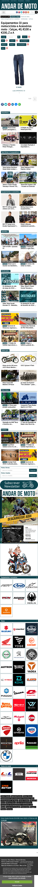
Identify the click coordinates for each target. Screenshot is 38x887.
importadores (24, 19)
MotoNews (5, 112)
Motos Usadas (5, 796)
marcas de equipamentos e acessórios (10, 19)
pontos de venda (25, 16)
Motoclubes (25, 807)
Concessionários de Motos (9, 800)
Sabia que (5, 350)
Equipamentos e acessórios (10, 192)
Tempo (12, 44)
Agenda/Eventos (16, 796)
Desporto (4, 311)
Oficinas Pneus (10, 803)
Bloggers (33, 807)
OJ (3, 40)
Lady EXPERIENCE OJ (19, 91)
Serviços (9, 809)
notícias (31, 19)
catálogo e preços (15, 16)
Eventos (4, 430)
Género (4, 44)
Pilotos (3, 809)
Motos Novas (27, 796)
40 (3, 48)
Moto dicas (5, 390)
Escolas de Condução (13, 807)
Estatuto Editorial (21, 860)
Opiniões (4, 231)
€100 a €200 (21, 44)
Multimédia (5, 271)
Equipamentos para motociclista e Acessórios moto (17, 798)
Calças (12, 40)
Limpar (3, 37)
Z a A (24, 37)
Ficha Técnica (11, 860)
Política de (17, 885)
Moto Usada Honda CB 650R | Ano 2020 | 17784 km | (19, 831)
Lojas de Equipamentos (24, 803)
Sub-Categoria (24, 40)
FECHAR (17, 882)
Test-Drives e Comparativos (10, 152)
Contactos (4, 860)
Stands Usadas (24, 800)
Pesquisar (33, 470)
